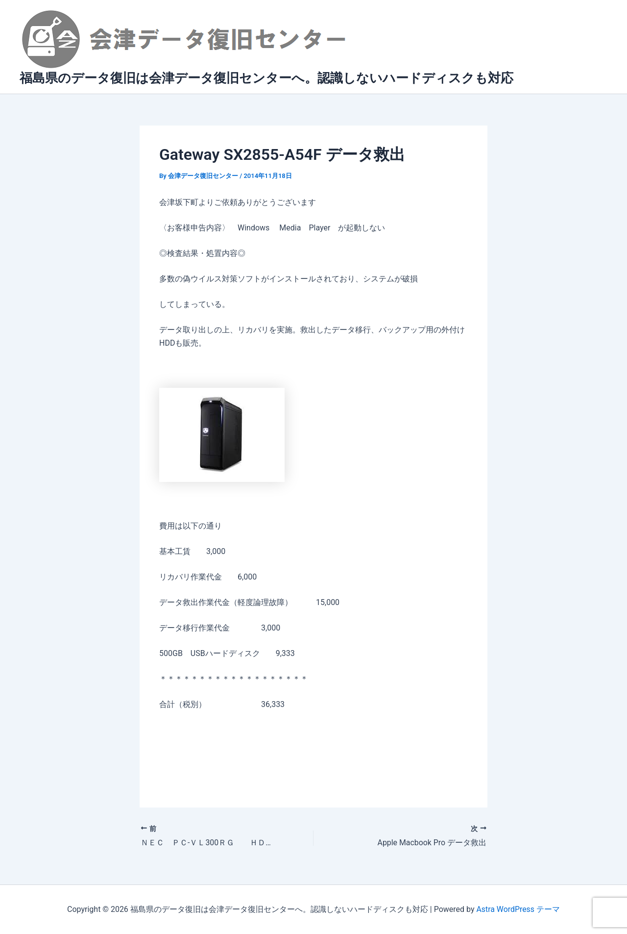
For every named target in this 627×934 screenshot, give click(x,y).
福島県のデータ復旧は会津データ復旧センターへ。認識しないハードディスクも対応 (266, 78)
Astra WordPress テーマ (518, 909)
